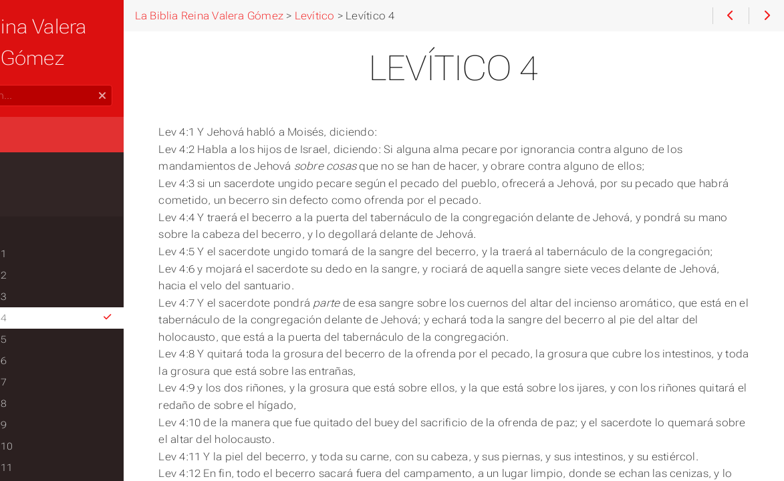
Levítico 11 (46, 436)
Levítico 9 (43, 393)
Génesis (33, 145)
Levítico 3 (43, 265)
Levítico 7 (43, 351)
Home (33, 102)
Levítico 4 (105, 287)
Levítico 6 (43, 329)
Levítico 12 (46, 458)
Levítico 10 (46, 415)
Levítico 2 (43, 244)
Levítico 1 (43, 222)
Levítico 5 (43, 308)
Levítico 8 (43, 372)
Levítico (33, 198)
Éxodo (28, 171)
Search (11, 53)
